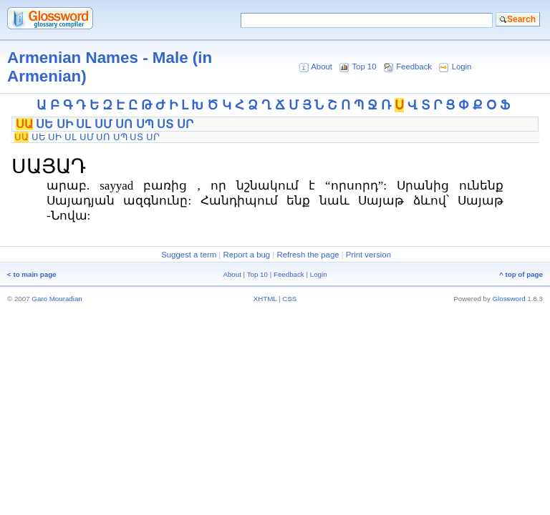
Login (462, 66)
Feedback (414, 66)
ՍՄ (103, 124)
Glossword (509, 299)
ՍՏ (165, 124)
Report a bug (246, 254)
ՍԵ (44, 124)
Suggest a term (188, 254)
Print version (368, 254)
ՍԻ (65, 124)
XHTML (265, 299)
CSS (289, 299)
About (321, 66)
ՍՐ (185, 124)
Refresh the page (307, 254)
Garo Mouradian (57, 299)
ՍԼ (83, 124)
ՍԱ (24, 124)
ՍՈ (123, 124)
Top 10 (364, 66)
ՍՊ (145, 124)
